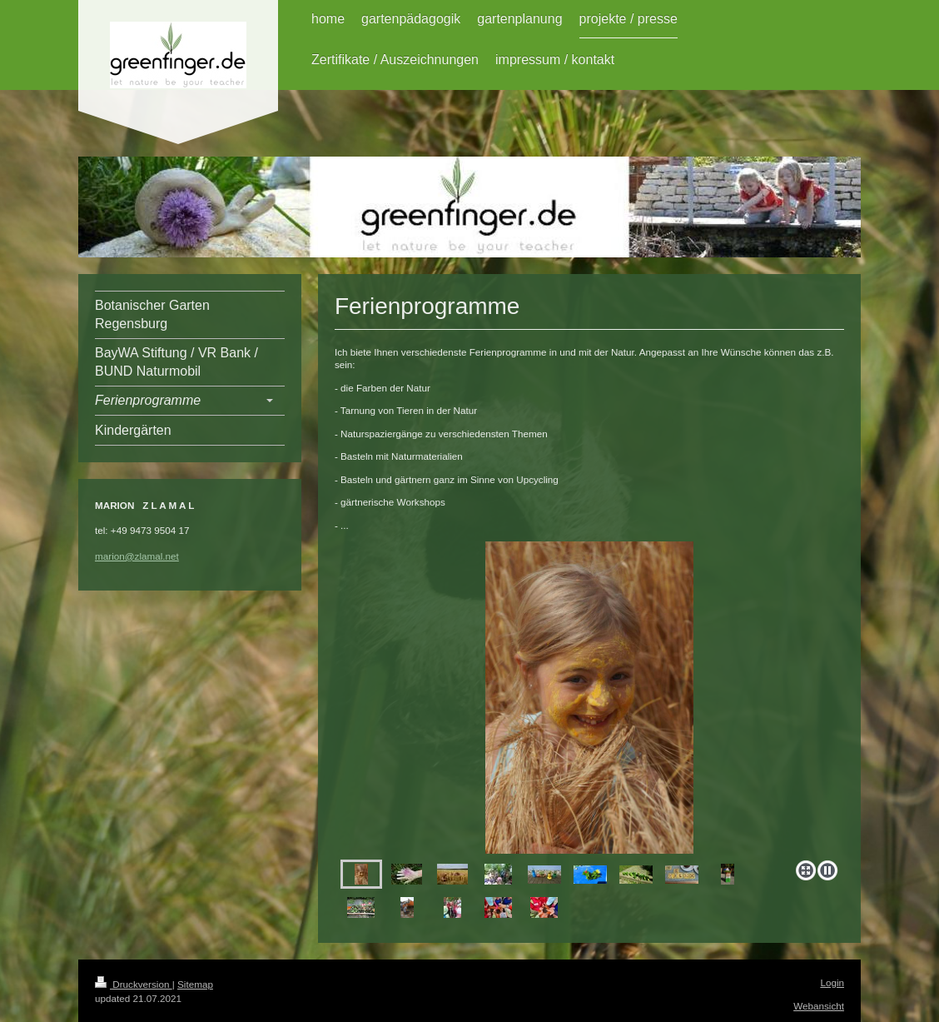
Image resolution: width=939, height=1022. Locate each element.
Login (832, 982)
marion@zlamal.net (137, 556)
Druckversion (133, 984)
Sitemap (195, 984)
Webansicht (818, 1005)
